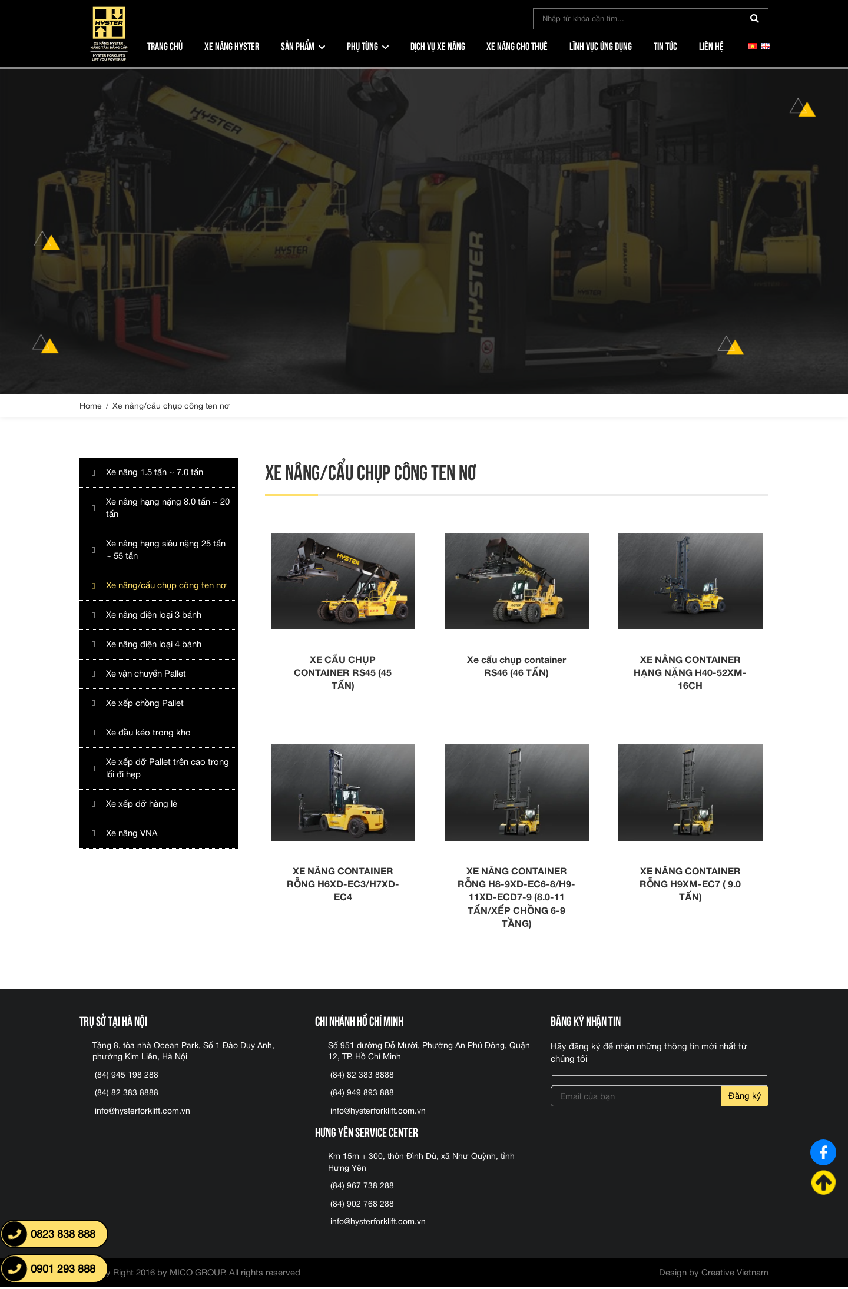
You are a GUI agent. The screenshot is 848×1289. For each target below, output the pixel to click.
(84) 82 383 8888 (126, 1094)
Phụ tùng (362, 45)
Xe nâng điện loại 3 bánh (153, 615)
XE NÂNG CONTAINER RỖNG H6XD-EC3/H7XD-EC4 (343, 885)
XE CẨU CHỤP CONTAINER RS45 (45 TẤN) (343, 673)
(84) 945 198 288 (126, 1076)
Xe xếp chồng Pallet (145, 703)
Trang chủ (165, 45)
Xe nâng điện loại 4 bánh (153, 644)
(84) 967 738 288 (362, 1187)
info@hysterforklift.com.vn (142, 1112)
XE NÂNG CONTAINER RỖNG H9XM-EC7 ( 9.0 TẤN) (690, 885)
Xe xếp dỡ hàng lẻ (141, 804)
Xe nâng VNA (132, 834)
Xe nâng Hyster (231, 45)
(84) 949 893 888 (362, 1094)
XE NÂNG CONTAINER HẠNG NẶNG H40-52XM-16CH (690, 673)
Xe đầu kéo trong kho (148, 733)
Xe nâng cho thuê (517, 45)
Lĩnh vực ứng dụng (600, 45)
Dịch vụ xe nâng (437, 45)
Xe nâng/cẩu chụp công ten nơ (166, 586)
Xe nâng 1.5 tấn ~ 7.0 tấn (154, 473)
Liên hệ (711, 45)
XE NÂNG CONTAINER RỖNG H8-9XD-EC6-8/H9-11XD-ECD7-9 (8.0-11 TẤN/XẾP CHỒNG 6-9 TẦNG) (516, 898)
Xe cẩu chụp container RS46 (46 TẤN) (516, 666)
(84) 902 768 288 (362, 1205)
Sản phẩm (297, 45)
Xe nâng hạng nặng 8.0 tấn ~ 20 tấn (168, 508)
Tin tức (665, 45)
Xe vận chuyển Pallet (146, 674)
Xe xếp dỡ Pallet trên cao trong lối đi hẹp (167, 768)
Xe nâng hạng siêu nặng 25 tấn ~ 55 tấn (166, 550)
